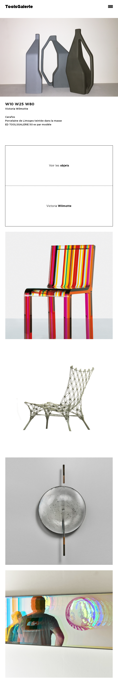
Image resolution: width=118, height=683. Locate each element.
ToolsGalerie (19, 7)
